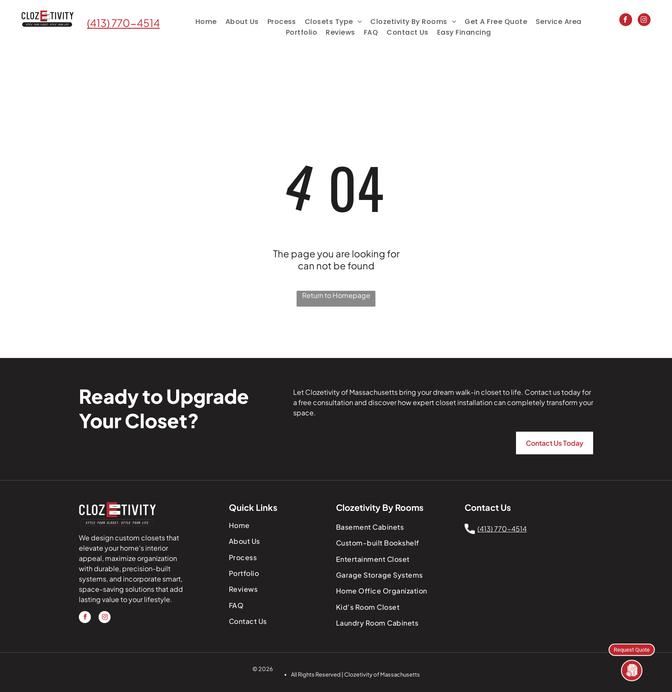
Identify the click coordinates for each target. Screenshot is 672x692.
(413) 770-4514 (123, 22)
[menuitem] (206, 21)
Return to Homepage (336, 295)
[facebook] (625, 20)
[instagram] (644, 20)
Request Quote (632, 649)
